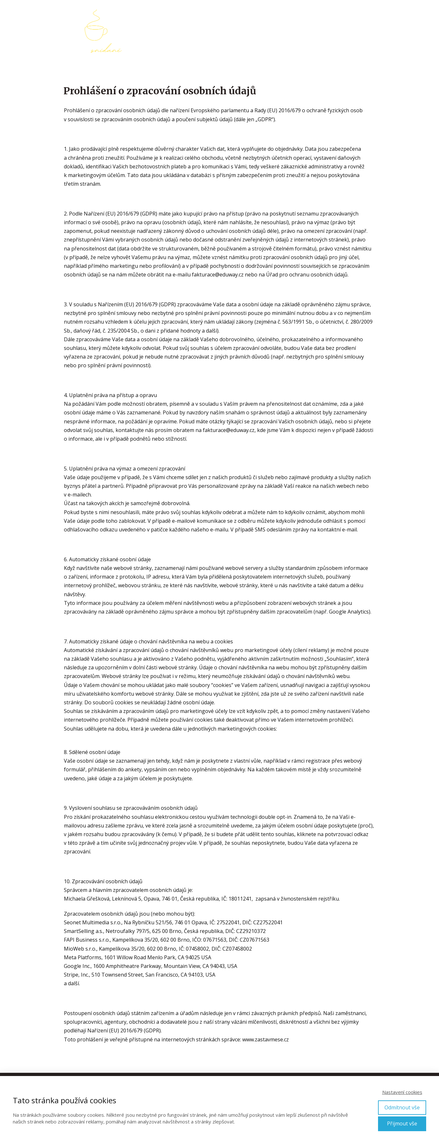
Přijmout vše (402, 1123)
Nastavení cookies (402, 1092)
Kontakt (365, 31)
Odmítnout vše (402, 1107)
